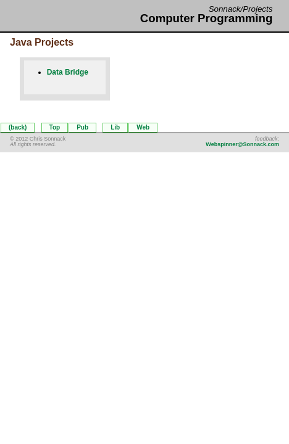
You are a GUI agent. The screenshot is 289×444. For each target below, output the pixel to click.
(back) (18, 127)
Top (55, 127)
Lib (115, 127)
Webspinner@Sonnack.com (242, 144)
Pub (82, 127)
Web (142, 127)
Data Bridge (67, 72)
